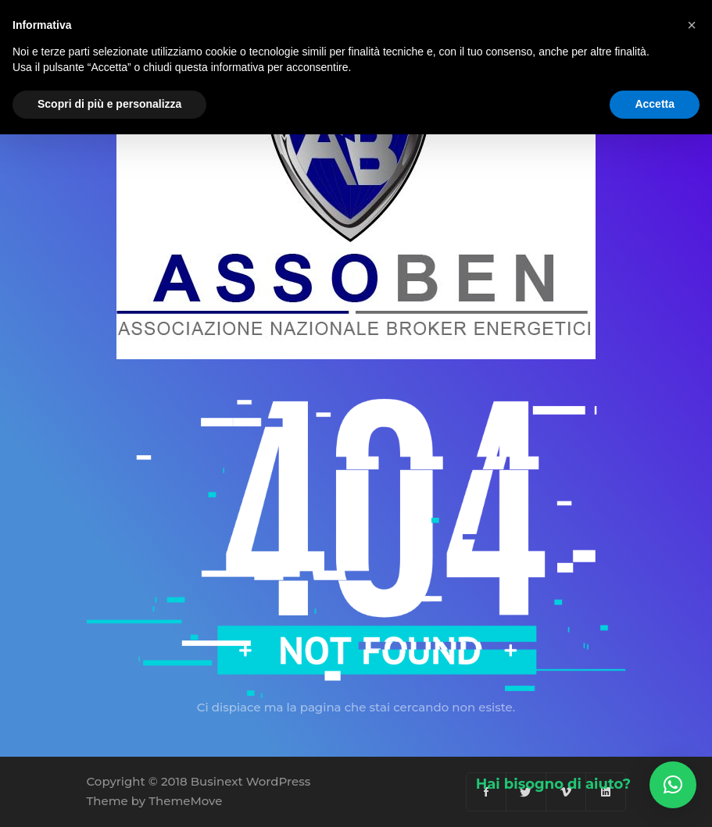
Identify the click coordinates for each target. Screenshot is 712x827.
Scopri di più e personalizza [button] (109, 104)
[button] (672, 784)
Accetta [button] (654, 104)
